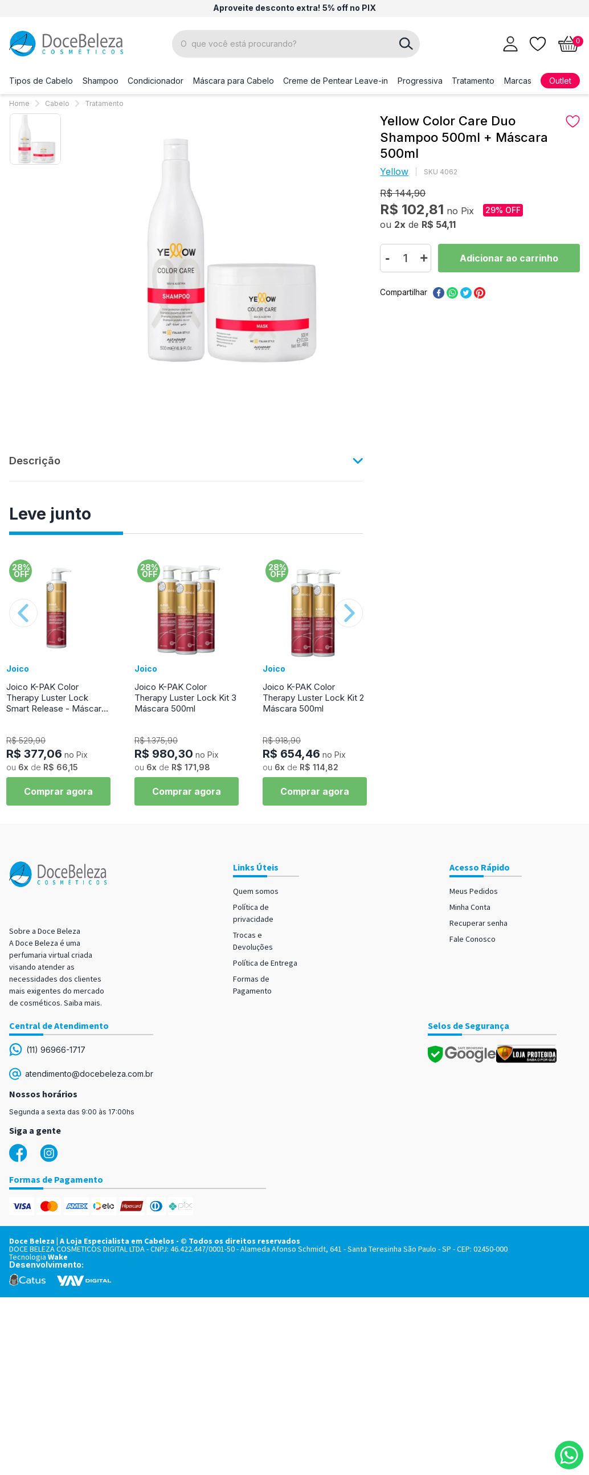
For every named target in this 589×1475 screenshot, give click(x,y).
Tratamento (473, 80)
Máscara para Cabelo (233, 80)
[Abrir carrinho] (569, 44)
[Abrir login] (510, 44)
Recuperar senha (478, 923)
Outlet (560, 80)
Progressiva (420, 80)
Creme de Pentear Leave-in (335, 80)
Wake (58, 1257)
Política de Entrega (265, 963)
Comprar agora (58, 791)
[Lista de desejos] (537, 42)
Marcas (517, 80)
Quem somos (256, 891)
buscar (406, 43)
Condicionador (155, 80)
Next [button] (348, 613)
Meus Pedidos (473, 891)
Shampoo (100, 80)
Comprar (509, 258)
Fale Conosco (472, 939)
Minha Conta (469, 907)
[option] (35, 139)
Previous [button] (23, 613)
